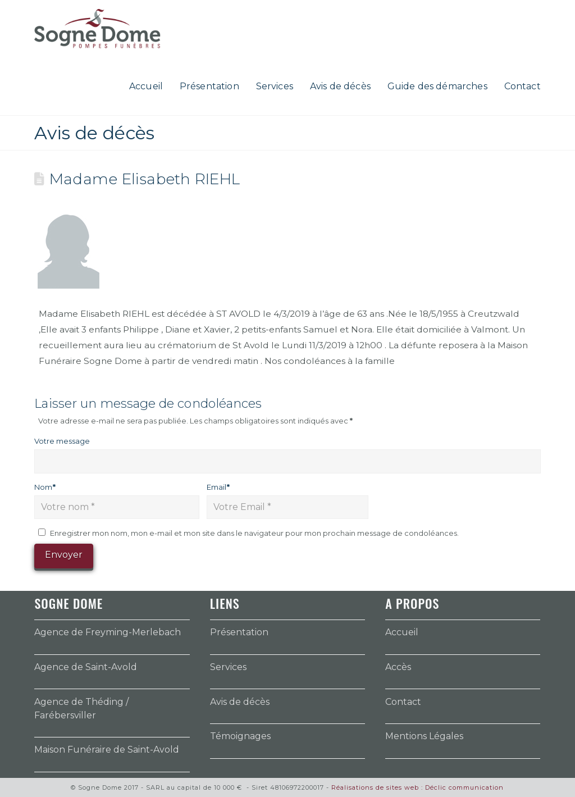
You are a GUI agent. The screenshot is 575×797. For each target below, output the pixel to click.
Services (228, 667)
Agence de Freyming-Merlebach (107, 632)
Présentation (239, 632)
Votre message (62, 440)
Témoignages (240, 736)
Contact (403, 701)
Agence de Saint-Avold (85, 667)
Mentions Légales (424, 736)
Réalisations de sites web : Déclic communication (417, 787)
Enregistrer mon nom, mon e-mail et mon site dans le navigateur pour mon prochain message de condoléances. (254, 533)
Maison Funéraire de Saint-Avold (106, 749)
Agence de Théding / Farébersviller (81, 708)
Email (218, 486)
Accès (398, 667)
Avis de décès (240, 701)
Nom (45, 486)
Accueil (401, 632)
